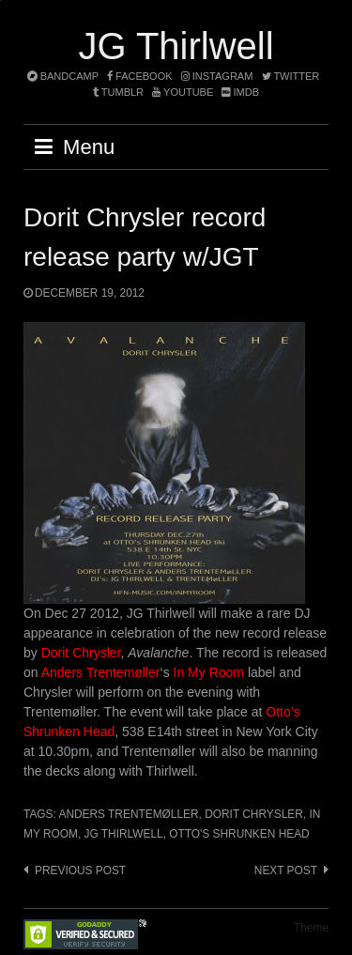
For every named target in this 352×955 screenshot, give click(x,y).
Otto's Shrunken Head (239, 833)
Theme (311, 927)
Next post (285, 870)
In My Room (209, 672)
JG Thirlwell (175, 46)
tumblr (119, 92)
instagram (217, 76)
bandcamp (63, 76)
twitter (291, 76)
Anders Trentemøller (101, 672)
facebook (140, 76)
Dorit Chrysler (81, 652)
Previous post (80, 870)
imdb (240, 92)
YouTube (182, 92)
